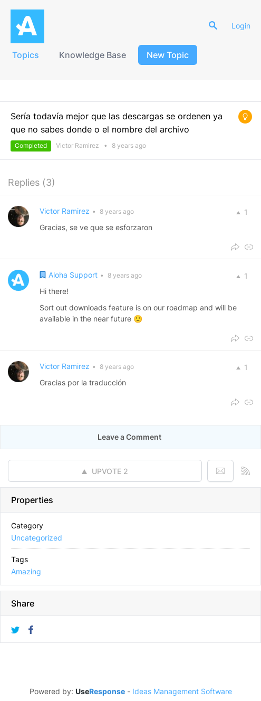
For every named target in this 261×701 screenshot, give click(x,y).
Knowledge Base (92, 55)
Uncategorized (36, 537)
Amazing (26, 571)
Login (240, 25)
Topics (25, 55)
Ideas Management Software (182, 691)
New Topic (168, 55)
